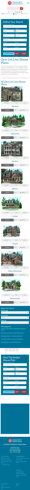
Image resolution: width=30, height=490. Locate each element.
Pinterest (15, 12)
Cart (16, 14)
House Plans (5, 456)
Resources (4, 483)
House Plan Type (6, 38)
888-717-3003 (11, 12)
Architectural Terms (5, 487)
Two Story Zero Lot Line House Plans (12, 339)
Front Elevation (5, 322)
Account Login (8, 13)
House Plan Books (5, 464)
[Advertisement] (15, 419)
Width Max (17, 42)
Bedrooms (5, 28)
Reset (16, 53)
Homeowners (20, 456)
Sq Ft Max (17, 33)
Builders (18, 470)
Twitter (19, 12)
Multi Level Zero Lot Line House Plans (12, 333)
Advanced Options (8, 53)
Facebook (17, 12)
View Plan (7, 110)
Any (5, 31)
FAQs (2, 485)
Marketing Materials (20, 473)
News (17, 485)
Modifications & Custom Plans (6, 462)
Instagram (21, 12)
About (18, 483)
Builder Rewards (20, 472)
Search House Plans (5, 458)
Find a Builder (19, 460)
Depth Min (5, 47)
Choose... (6, 40)
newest (3, 317)
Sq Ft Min (5, 33)
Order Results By (4, 315)
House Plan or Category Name (8, 24)
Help (2, 489)
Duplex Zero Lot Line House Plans (11, 342)
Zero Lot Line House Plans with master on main (13, 329)
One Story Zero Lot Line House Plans (11, 336)
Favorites (17, 13)
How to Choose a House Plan (22, 458)
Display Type (3, 320)
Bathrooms (17, 28)
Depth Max (17, 47)
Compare (25, 13)
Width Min (5, 42)
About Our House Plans (6, 460)
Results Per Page (4, 310)
